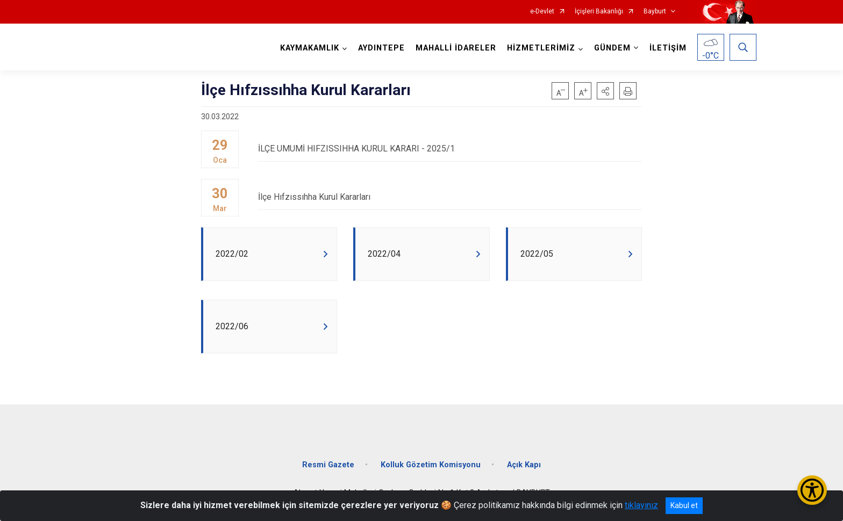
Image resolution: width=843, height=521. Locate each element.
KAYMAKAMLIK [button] (309, 48)
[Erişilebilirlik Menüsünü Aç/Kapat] (812, 490)
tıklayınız (641, 505)
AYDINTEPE (381, 48)
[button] (605, 90)
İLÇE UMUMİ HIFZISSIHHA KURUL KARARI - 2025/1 (450, 148)
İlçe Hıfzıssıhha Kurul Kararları (450, 197)
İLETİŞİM (668, 48)
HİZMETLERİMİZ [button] (541, 48)
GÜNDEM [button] (612, 48)
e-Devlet (542, 11)
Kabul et (684, 505)
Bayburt (655, 11)
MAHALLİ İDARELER (456, 48)
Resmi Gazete (328, 464)
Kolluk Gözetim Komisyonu (431, 464)
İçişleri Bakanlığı (599, 11)
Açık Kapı (524, 464)
